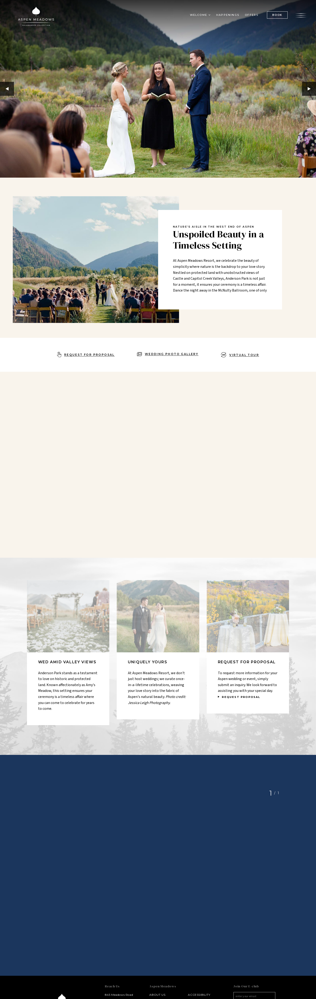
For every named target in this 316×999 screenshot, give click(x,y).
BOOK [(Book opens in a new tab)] (277, 15)
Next (309, 89)
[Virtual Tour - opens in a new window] (240, 355)
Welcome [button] (198, 15)
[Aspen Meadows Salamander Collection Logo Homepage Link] (36, 17)
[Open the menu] (301, 14)
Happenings (227, 15)
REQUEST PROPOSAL (241, 697)
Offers (251, 15)
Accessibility (199, 994)
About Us (157, 994)
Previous (7, 89)
